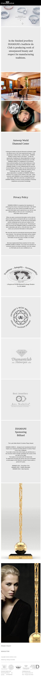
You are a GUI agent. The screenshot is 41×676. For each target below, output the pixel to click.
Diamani (8, 2)
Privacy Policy (6, 646)
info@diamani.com (26, 671)
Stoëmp (8, 659)
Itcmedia (13, 659)
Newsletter (5, 651)
